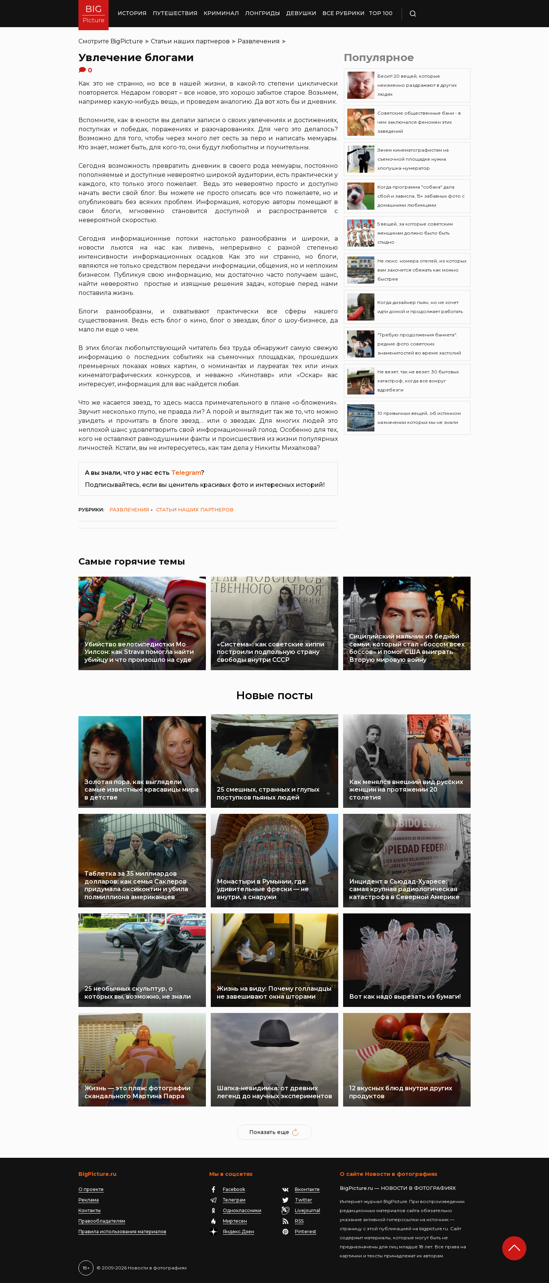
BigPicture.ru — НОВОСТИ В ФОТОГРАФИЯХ (398, 1188)
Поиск (435, 13)
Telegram (186, 472)
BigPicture (126, 41)
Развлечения (259, 41)
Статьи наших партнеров (190, 41)
